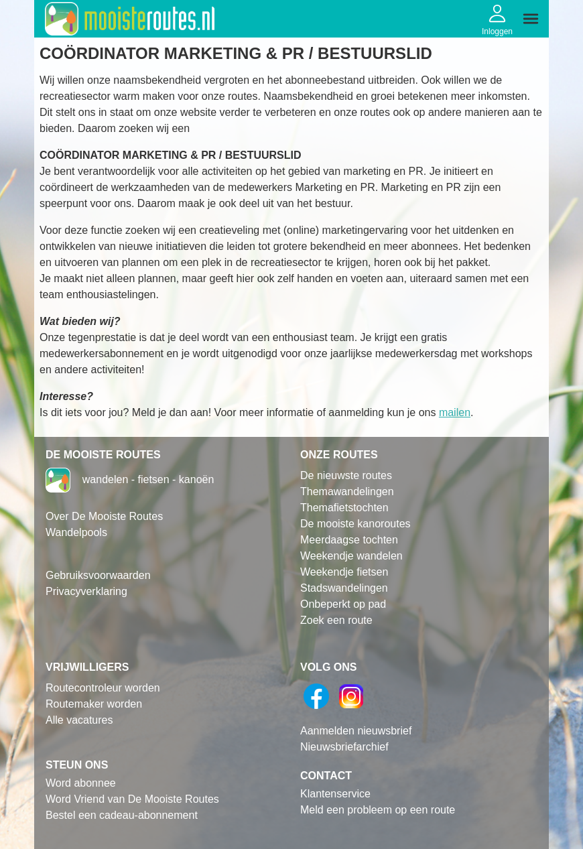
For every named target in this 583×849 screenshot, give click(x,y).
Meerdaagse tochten (349, 539)
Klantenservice (335, 793)
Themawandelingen (347, 491)
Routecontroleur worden (103, 688)
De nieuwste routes (346, 475)
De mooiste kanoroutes (355, 523)
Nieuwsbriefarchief (344, 747)
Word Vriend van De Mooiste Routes (132, 799)
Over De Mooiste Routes (104, 516)
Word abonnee (81, 783)
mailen (454, 412)
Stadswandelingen (344, 588)
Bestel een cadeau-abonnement (122, 815)
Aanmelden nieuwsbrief (355, 730)
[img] (530, 18)
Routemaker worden (94, 704)
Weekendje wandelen (351, 556)
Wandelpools (76, 532)
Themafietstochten (344, 507)
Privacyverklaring (86, 591)
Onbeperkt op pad (343, 604)
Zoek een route (336, 620)
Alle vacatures (79, 720)
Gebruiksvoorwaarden (98, 575)
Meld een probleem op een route (377, 809)
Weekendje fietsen (344, 572)
